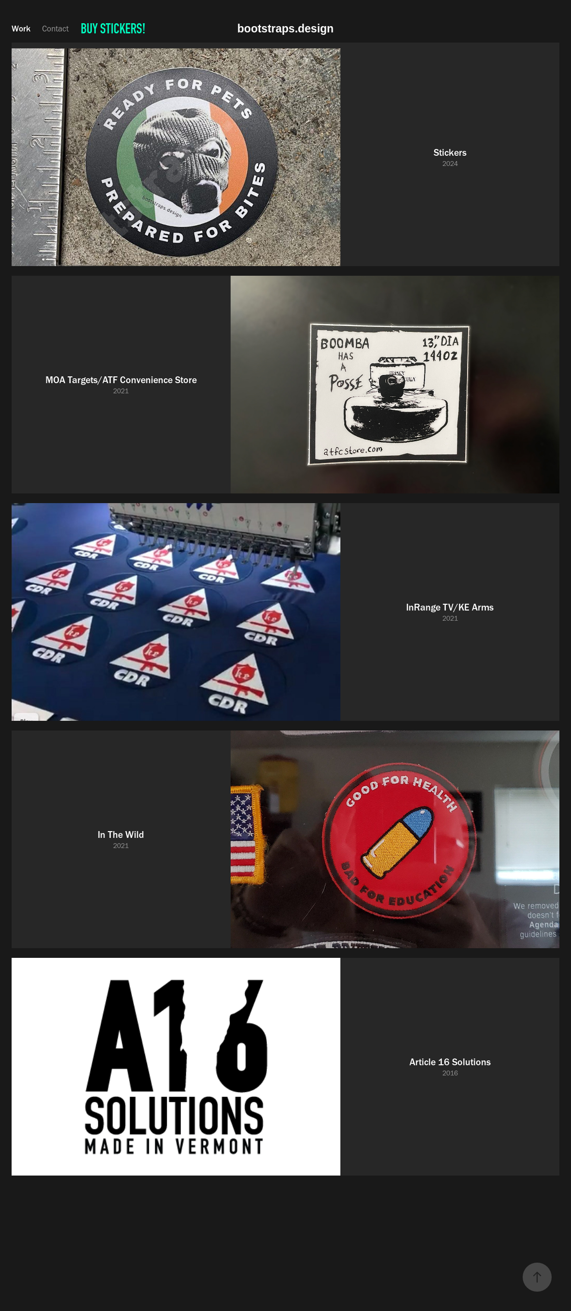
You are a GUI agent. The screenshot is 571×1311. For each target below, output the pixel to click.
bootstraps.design (285, 28)
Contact (55, 28)
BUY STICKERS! (113, 28)
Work (21, 28)
